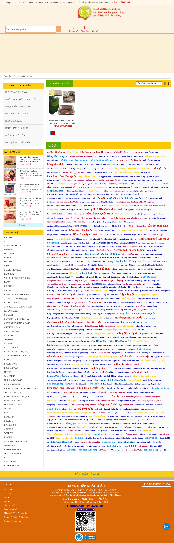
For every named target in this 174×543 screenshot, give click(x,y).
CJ (5, 241)
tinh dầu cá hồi (81, 384)
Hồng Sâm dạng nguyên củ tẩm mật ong (99, 438)
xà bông (79, 438)
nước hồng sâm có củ (55, 265)
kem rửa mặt (141, 356)
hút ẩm (65, 246)
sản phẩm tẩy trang (160, 388)
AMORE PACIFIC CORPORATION (18, 307)
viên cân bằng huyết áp (56, 284)
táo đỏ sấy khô (165, 438)
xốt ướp (87, 372)
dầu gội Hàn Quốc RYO (90, 387)
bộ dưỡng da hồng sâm (73, 164)
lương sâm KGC (149, 423)
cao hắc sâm (164, 434)
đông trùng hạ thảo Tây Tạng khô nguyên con (63, 198)
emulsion (109, 265)
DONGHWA (9, 258)
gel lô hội (50, 438)
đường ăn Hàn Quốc (116, 450)
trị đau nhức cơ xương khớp (126, 172)
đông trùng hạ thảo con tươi (79, 341)
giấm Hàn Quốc (153, 177)
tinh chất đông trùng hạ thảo (122, 446)
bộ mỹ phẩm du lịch (95, 265)
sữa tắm (115, 396)
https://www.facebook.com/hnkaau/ (73, 492)
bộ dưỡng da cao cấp (136, 287)
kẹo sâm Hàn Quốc (134, 450)
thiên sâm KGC (119, 345)
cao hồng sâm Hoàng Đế (59, 441)
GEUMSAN (8, 344)
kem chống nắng (126, 441)
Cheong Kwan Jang (11, 331)
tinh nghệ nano (52, 160)
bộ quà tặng (53, 242)
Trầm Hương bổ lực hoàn (156, 156)
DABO (86, 164)
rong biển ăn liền (136, 205)
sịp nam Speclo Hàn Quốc (67, 202)
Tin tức (30, 3)
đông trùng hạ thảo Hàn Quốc (110, 380)
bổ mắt (151, 303)
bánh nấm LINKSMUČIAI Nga (58, 303)
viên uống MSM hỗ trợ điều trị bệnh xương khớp (69, 413)
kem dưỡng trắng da (58, 375)
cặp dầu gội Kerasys (82, 434)
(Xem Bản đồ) (115, 495)
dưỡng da (158, 405)
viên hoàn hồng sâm (135, 164)
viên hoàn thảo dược (128, 337)
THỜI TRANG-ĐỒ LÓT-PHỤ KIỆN (21, 99)
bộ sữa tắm (122, 287)
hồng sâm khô (55, 164)
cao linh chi (69, 265)
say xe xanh (92, 345)
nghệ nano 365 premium (122, 368)
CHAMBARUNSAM (12, 327)
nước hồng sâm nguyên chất (98, 194)
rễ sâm (112, 235)
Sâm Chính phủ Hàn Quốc (154, 238)
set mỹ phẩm (151, 438)
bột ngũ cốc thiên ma (93, 277)
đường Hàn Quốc (156, 198)
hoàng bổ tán (84, 202)
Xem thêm (23, 225)
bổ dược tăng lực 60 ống (56, 337)
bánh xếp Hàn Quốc (142, 187)
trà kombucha (129, 306)
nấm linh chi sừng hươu (130, 277)
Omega (70, 430)
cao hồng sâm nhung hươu (95, 446)
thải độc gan (86, 349)
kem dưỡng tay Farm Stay (72, 257)
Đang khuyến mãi (67, 3)
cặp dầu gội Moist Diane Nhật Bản (94, 184)
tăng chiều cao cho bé (79, 239)
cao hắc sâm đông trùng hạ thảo (58, 326)
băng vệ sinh (72, 152)
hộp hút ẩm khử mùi (93, 295)
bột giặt (132, 265)
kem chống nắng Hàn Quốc (60, 383)
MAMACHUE (9, 445)
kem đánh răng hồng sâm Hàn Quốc (150, 265)
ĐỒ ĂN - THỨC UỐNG (16, 135)
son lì (130, 225)
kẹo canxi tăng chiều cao (56, 430)
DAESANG (8, 250)
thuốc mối (156, 257)
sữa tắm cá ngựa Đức (122, 372)
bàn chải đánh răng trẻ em (110, 361)
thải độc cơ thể (82, 298)
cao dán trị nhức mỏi (120, 177)
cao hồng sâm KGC (101, 368)
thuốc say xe (136, 423)
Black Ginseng (115, 246)
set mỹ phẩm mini (136, 191)
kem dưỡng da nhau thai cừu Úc (121, 187)
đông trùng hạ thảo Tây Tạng (75, 194)
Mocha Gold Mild (111, 427)
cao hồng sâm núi (151, 152)
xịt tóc (119, 273)
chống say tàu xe (82, 169)
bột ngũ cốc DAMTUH (55, 218)
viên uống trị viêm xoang (115, 388)
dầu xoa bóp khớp (131, 291)
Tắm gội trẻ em (122, 214)
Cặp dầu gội (127, 294)
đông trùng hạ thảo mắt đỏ (112, 222)
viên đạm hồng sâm (130, 254)
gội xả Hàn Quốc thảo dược (107, 209)
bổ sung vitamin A (119, 164)
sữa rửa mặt (95, 302)
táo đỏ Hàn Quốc (141, 198)
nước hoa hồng (128, 298)
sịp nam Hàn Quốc (128, 310)
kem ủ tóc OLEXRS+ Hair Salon (150, 180)
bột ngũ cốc (165, 291)
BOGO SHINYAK (11, 368)
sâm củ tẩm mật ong (137, 177)
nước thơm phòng (53, 310)
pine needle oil (65, 364)
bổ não (81, 173)
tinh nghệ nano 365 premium (101, 169)
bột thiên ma (145, 173)
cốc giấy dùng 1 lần (69, 409)
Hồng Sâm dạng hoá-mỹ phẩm (116, 191)
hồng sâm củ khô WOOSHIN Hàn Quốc (112, 430)
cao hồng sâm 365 (158, 353)
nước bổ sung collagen (83, 334)
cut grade (82, 423)
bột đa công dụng (121, 265)
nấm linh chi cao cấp (54, 446)
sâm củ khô (153, 345)
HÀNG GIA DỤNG (13, 121)
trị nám (141, 330)
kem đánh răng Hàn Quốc (61, 176)
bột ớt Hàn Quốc (110, 303)
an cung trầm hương (81, 364)
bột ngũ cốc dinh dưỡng (158, 230)
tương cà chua (152, 250)
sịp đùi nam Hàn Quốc (132, 284)
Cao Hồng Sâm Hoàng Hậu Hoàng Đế (111, 341)
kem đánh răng (55, 387)
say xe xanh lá (152, 434)
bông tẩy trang (151, 449)
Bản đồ (39, 3)
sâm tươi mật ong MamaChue (71, 210)
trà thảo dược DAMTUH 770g (131, 416)
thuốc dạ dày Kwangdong (152, 380)
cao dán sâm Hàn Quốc (146, 273)
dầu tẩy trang (53, 409)
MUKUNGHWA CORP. (13, 380)
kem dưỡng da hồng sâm (56, 372)
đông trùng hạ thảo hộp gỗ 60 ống (102, 254)
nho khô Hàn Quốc (143, 442)
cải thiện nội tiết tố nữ (159, 187)
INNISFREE (9, 286)
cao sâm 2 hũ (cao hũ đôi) (102, 364)
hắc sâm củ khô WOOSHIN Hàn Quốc (105, 337)
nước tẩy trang (148, 277)
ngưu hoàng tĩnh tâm (127, 269)
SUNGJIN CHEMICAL (13, 454)
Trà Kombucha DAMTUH (129, 409)
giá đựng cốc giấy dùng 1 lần (102, 372)
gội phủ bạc (64, 287)
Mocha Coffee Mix (118, 226)
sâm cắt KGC (144, 261)
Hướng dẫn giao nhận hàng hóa (16, 517)
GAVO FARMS (10, 462)
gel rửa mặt (98, 198)
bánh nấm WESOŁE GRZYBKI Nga (105, 243)
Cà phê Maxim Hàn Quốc (126, 349)
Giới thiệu (19, 3)
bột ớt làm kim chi (53, 392)
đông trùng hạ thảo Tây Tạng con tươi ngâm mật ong (89, 246)
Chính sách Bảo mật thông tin (15, 513)
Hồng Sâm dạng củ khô (104, 333)
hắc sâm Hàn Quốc (103, 250)
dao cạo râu (73, 397)
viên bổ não (140, 306)
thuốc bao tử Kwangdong (75, 330)
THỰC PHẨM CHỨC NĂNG (18, 106)
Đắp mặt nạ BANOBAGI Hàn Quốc (99, 173)
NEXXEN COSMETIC (13, 245)
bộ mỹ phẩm (85, 408)
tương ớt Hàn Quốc (71, 269)
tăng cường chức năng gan (57, 306)
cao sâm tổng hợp (69, 173)
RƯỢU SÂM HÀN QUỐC (16, 128)
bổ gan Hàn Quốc (140, 341)
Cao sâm (119, 159)
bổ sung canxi (129, 222)
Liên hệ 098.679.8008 (63, 126)
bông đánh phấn (72, 218)
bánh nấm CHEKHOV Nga (146, 326)
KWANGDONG (10, 425)
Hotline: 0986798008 (121, 2)
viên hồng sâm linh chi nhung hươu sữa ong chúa (134, 202)
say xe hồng (80, 277)
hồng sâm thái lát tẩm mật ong (157, 205)
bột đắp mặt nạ (136, 214)
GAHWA (7, 290)
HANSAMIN (9, 417)
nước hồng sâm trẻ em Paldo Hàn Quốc (75, 243)
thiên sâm (153, 310)
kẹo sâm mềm (115, 298)
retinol (69, 222)
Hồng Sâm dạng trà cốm (99, 298)
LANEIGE (8, 437)
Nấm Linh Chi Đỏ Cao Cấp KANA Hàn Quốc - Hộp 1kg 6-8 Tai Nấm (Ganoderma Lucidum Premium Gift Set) (62, 122)
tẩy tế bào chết (77, 326)
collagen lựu (142, 310)
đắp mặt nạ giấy (133, 364)
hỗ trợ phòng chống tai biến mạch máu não (132, 169)
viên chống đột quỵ (54, 269)
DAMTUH (8, 413)
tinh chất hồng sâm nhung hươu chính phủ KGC (64, 205)
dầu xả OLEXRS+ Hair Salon (85, 430)
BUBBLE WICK (10, 364)
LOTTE (7, 282)
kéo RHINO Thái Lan (153, 287)
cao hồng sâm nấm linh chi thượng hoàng (81, 314)
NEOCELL (8, 421)
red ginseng (136, 151)
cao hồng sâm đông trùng (56, 450)
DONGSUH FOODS (12, 401)
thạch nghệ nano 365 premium (153, 243)
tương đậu (115, 194)
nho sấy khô (157, 442)
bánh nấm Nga (52, 287)
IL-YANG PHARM (11, 466)
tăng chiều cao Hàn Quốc (121, 423)
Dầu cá (50, 295)
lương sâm (86, 198)
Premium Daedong (104, 345)
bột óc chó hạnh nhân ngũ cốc (99, 226)
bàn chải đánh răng (88, 449)
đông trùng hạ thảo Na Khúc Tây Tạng (61, 427)
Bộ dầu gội (126, 356)
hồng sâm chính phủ (91, 151)
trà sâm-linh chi (137, 438)
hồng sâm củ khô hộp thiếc (86, 322)
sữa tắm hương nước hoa (132, 397)
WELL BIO (8, 433)
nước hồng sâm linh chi (151, 160)
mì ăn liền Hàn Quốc (158, 368)
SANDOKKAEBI (11, 311)
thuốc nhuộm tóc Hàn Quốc (57, 230)
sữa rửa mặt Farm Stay (133, 281)
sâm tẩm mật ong (105, 420)
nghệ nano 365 (117, 353)
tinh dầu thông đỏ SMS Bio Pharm (106, 310)
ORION (7, 266)
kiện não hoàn (80, 265)
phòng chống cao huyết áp (144, 376)
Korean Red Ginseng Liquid (129, 249)
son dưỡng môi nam (87, 397)
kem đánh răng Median (111, 277)
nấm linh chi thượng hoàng (73, 180)
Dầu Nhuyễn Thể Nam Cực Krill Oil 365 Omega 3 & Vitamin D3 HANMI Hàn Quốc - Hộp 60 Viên (31, 187)
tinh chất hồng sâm (125, 326)
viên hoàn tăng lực (143, 353)
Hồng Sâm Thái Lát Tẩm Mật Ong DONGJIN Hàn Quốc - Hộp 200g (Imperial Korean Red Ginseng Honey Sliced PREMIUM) (31, 200)
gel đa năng (149, 191)
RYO (6, 458)
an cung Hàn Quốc (99, 187)
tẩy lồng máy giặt (77, 376)
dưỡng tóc (103, 450)
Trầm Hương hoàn (99, 290)
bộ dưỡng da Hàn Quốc (91, 318)
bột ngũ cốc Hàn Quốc (94, 376)
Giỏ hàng (72, 31)
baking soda (129, 210)
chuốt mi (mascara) (159, 261)
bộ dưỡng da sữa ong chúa (153, 246)
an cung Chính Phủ (115, 434)
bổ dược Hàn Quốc (123, 438)
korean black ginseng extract (74, 357)
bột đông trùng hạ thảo (106, 314)
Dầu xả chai (103, 268)
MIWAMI (8, 372)
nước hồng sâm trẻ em (118, 184)
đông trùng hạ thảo (58, 322)
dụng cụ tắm (141, 226)
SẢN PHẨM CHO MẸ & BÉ (17, 114)
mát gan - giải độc (68, 187)
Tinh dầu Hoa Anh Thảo (144, 405)
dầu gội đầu (160, 168)
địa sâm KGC (115, 156)
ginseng (146, 214)
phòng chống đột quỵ (118, 205)
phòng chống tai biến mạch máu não (120, 329)
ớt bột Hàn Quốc (90, 420)
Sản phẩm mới (51, 3)
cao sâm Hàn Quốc (65, 294)
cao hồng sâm (117, 217)
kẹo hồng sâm (68, 298)
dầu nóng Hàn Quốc (147, 392)
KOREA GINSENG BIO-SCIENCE (17, 294)
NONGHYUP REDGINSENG (15, 441)
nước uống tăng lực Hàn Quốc (153, 384)
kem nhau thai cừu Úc (55, 194)
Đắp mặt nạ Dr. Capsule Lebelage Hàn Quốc (63, 368)
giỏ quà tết (102, 392)
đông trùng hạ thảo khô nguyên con (86, 361)
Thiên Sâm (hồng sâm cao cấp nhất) (102, 357)
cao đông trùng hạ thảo (129, 257)
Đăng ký (94, 29)
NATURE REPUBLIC (12, 270)
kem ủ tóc (81, 427)
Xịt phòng (51, 416)
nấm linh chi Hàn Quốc (143, 313)
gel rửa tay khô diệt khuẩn (149, 291)
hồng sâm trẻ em (78, 303)
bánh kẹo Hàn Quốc (58, 345)
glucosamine (148, 430)
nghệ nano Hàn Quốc (55, 423)
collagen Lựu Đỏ (53, 281)
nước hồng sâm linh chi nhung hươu (60, 277)
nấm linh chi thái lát (99, 261)
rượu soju (50, 239)
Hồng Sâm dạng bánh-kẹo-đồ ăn (83, 156)
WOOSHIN (8, 360)
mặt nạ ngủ (108, 318)
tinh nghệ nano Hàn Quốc (130, 194)
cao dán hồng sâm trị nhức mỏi (151, 254)
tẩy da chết (93, 383)
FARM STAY (9, 254)
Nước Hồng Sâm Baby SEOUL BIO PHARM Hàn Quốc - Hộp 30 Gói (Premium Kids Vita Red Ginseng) (31, 173)
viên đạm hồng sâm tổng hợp (111, 281)
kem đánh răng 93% (151, 281)
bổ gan (62, 184)
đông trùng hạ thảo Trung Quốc (58, 405)
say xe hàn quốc (145, 257)
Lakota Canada (106, 384)
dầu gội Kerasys (94, 191)
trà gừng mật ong (73, 349)
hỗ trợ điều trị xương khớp (153, 360)
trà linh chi (51, 202)
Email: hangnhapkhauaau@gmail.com (93, 2)
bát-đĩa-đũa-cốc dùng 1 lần (101, 164)
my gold (163, 450)
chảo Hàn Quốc (76, 287)
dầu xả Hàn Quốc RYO (99, 213)
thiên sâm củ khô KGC (159, 184)
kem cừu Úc (144, 388)
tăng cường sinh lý (53, 246)
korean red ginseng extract (135, 322)
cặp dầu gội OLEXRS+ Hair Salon (150, 269)
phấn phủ (104, 235)
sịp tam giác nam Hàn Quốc (79, 284)
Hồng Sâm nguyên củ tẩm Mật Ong (127, 384)
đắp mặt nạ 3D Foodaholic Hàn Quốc (103, 239)
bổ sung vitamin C (124, 376)
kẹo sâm (75, 345)
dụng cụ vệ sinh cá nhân (90, 442)
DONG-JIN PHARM (12, 384)
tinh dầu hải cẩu (132, 388)
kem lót (80, 295)
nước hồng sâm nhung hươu (132, 156)
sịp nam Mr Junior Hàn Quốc (104, 349)
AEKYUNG (8, 429)
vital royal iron (149, 318)
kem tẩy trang (81, 160)
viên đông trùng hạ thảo (80, 306)
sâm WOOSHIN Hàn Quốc (56, 380)
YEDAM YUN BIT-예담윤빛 (15, 299)
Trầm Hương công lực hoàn (59, 434)
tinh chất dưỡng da (111, 409)
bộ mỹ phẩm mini (104, 177)
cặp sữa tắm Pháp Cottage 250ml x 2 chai (131, 235)
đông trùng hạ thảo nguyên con (150, 401)
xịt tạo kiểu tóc (127, 413)
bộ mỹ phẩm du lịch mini (160, 357)
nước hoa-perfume (147, 409)
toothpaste (118, 363)
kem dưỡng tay (126, 427)
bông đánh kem (104, 353)
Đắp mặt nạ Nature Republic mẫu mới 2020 (63, 318)
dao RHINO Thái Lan (141, 368)
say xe (76, 442)
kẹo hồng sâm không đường (57, 397)
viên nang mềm (131, 434)
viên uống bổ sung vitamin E (137, 345)
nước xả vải (137, 372)
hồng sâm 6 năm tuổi (110, 295)
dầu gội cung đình (158, 225)
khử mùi (98, 409)
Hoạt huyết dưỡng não (56, 214)
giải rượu (85, 291)
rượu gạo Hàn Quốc (54, 420)
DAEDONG (8, 237)
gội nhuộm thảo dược (88, 392)
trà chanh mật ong (114, 284)
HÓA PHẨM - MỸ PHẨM (16, 92)
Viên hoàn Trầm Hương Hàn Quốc (132, 230)
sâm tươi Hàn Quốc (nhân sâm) (95, 205)
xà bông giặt (70, 423)
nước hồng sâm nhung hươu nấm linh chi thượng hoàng (67, 353)
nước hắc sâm (130, 353)
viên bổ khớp (164, 427)
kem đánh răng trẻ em (73, 420)
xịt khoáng (143, 446)
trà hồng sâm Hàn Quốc (66, 261)
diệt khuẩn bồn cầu (54, 257)
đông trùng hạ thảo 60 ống (122, 261)
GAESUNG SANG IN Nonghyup (16, 319)
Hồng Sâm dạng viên (76, 214)
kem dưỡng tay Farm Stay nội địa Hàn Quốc (100, 287)
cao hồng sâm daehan (86, 401)
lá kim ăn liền (103, 156)
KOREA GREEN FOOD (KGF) (16, 352)
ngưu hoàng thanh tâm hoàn (78, 337)
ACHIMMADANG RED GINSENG (17, 356)
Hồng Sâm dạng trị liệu (55, 314)
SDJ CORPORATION (12, 392)
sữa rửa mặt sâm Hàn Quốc (72, 310)
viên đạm (94, 281)
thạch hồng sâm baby (151, 164)
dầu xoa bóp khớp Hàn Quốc (57, 273)
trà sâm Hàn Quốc (94, 222)
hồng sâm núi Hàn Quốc (127, 401)
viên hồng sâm (86, 218)
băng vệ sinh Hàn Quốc (130, 361)
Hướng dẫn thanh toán (12, 521)
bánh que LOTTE (83, 261)
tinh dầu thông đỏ (133, 160)
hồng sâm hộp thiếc (64, 438)
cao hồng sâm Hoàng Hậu (147, 337)
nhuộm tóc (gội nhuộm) (132, 246)
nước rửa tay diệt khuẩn (106, 401)
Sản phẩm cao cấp (24, 76)
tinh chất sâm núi (102, 397)
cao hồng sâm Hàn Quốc (128, 317)
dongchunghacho (56, 190)
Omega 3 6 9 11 (161, 303)
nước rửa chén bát (55, 329)
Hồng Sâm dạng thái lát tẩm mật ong (100, 326)
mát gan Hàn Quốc (152, 397)
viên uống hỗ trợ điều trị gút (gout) (59, 334)
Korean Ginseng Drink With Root (59, 361)
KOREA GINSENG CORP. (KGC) (17, 397)
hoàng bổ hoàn (132, 392)
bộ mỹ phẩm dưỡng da (102, 160)
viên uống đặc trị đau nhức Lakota (59, 291)
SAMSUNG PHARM (12, 303)
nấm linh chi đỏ (88, 273)
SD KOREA (8, 339)
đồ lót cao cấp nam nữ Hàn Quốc (149, 413)
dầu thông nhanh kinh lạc (76, 191)
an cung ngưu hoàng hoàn (147, 295)
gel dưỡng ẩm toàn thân (158, 218)
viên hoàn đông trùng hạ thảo (84, 405)
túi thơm (84, 368)
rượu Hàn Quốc (135, 430)
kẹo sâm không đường (107, 273)
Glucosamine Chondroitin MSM (82, 250)
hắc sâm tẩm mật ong (111, 322)
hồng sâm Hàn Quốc (80, 230)
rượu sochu (144, 334)
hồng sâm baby (53, 187)
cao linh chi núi (52, 364)
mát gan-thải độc (113, 180)
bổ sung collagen (101, 218)
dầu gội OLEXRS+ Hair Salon (58, 250)
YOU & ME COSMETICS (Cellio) (17, 278)
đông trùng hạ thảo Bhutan (57, 341)
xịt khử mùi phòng (53, 180)
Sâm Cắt (88, 310)
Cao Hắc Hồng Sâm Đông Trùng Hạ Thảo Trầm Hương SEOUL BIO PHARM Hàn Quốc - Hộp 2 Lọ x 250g (30, 159)
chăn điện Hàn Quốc (95, 427)
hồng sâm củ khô (107, 404)
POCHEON (8, 262)
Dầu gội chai (54, 356)
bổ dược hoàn (52, 184)
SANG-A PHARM (11, 348)
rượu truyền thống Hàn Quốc (102, 202)
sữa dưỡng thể (134, 380)
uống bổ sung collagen (56, 349)
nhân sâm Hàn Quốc (156, 235)
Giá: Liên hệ (26, 164)
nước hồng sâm (56, 151)
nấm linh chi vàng (129, 273)
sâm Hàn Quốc (68, 281)
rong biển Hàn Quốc (87, 176)
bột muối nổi (152, 306)
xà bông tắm (123, 313)
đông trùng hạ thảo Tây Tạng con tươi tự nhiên (101, 257)
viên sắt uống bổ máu (137, 420)
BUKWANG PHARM (12, 449)
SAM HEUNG (9, 376)
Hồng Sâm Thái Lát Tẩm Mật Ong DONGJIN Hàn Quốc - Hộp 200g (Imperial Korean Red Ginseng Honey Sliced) (31, 214)
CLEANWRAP (10, 335)
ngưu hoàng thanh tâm (56, 222)
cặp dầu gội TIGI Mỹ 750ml (130, 243)
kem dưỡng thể (63, 239)
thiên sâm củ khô (156, 446)
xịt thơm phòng (113, 416)
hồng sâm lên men (157, 214)
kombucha (62, 401)
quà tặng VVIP (73, 184)
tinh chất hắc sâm (53, 173)
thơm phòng (52, 209)
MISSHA (7, 409)
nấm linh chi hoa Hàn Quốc (74, 446)
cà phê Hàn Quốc (157, 334)
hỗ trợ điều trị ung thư (144, 210)
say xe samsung (83, 187)
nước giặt (72, 400)
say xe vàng (51, 261)
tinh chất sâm (70, 392)
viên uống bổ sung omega (137, 218)
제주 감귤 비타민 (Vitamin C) (99, 423)
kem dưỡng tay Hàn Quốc (128, 239)
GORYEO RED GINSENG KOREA (17, 323)
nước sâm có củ (76, 254)
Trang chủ (8, 3)
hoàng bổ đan (110, 230)
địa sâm (86, 210)
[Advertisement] (84, 53)
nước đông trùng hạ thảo (120, 198)
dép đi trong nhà (81, 281)
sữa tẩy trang (66, 160)
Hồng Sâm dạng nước (85, 234)
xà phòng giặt (100, 434)
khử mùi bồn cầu (143, 184)
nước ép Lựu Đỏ (121, 420)
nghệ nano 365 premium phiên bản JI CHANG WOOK (67, 226)
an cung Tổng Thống (74, 372)
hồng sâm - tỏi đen (116, 291)
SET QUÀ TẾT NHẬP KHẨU (18, 142)
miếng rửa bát (65, 235)
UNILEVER (8, 315)
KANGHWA (9, 274)
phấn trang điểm (114, 413)
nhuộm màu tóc (52, 235)
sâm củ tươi (98, 230)
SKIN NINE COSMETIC (13, 405)
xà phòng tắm (108, 442)
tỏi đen (114, 269)
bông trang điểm (53, 298)
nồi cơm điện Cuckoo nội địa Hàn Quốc (132, 303)
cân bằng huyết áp (97, 416)
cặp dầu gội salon (126, 405)
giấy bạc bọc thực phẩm (151, 284)
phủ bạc (132, 184)
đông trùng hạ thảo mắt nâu (148, 298)
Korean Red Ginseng (145, 427)
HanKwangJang (87, 380)
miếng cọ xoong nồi (129, 180)
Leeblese (93, 353)
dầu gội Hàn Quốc (127, 333)
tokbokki (142, 434)
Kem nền (74, 273)
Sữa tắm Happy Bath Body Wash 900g (61, 169)
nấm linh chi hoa (110, 376)
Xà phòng (72, 449)
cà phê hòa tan (74, 380)
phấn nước (70, 388)
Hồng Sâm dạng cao (57, 156)
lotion (83, 345)
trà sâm (146, 372)
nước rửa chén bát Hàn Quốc (116, 152)
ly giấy (76, 291)
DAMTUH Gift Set (98, 284)
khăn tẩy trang (144, 349)
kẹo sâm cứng (79, 222)
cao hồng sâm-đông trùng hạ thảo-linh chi (72, 416)
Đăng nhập (85, 29)
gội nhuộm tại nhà (87, 269)
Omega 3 (150, 420)
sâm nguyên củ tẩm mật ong (155, 416)
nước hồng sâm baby (116, 392)
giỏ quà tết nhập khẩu (95, 180)
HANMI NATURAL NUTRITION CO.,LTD (20, 388)
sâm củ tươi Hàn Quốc (94, 330)
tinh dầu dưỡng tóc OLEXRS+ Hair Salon (107, 306)
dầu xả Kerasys (99, 413)
